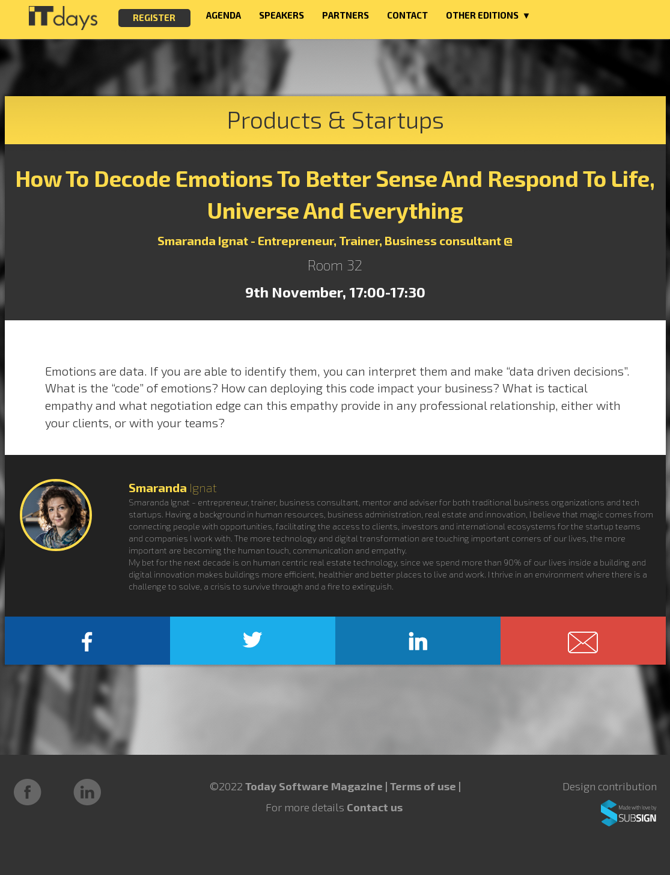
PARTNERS (345, 15)
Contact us (375, 807)
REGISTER (154, 17)
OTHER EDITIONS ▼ (488, 15)
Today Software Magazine (314, 786)
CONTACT (407, 15)
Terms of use (424, 786)
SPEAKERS (281, 15)
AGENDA (223, 15)
